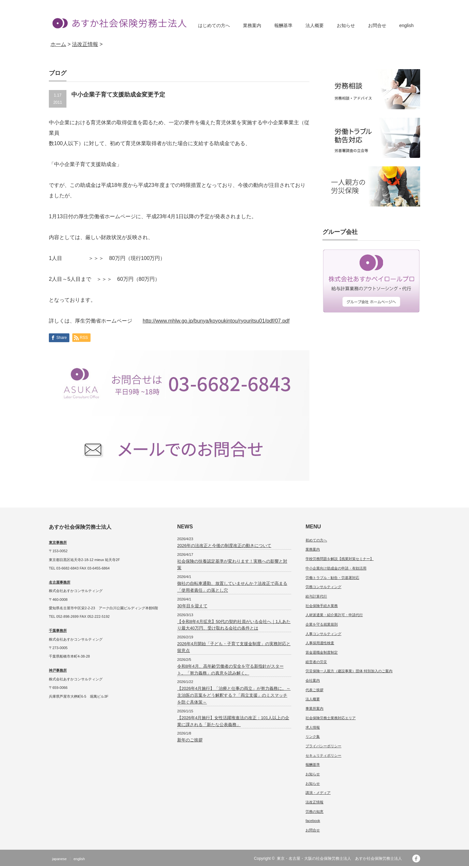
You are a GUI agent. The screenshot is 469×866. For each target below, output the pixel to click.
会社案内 (313, 680)
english (406, 25)
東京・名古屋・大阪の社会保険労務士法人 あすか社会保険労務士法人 (341, 858)
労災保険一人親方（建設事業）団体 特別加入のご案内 (349, 671)
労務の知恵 (314, 811)
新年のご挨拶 (190, 739)
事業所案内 (314, 708)
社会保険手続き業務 (322, 606)
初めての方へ (316, 540)
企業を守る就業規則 (322, 624)
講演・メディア (318, 793)
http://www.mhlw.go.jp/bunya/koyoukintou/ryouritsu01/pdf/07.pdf (216, 321)
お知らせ (346, 25)
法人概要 (315, 25)
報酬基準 (283, 25)
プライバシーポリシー (323, 746)
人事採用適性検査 (320, 643)
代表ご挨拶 (314, 690)
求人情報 (313, 727)
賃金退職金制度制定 (322, 652)
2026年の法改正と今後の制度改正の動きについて (224, 545)
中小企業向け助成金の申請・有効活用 (336, 568)
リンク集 (313, 736)
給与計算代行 (316, 596)
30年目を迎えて (192, 605)
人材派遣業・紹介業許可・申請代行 (334, 615)
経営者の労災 (316, 662)
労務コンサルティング (323, 587)
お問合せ (377, 25)
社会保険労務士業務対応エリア (331, 718)
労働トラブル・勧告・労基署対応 (332, 578)
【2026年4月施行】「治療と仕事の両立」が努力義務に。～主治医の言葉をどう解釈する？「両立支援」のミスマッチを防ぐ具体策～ (234, 695)
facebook (313, 821)
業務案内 (252, 25)
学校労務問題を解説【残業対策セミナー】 (340, 559)
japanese (59, 859)
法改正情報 (314, 802)
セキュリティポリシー (323, 755)
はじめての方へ (214, 25)
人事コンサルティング (323, 634)
